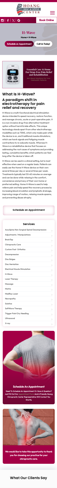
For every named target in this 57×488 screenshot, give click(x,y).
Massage (9, 284)
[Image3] (18, 20)
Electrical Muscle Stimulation (17, 269)
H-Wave (8, 274)
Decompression (12, 254)
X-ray (7, 323)
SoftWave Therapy (13, 308)
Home (23, 37)
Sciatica (8, 303)
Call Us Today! (43, 44)
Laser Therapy (11, 279)
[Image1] (7, 20)
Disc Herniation (12, 264)
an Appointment (19, 44)
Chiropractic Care (13, 244)
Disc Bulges (10, 259)
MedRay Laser (11, 294)
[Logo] (28, 9)
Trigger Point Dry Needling (17, 313)
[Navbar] (52, 12)
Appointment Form (26, 394)
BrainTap (9, 239)
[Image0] (2, 20)
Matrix (8, 289)
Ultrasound (10, 318)
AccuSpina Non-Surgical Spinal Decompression (25, 229)
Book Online (46, 20)
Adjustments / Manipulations (18, 234)
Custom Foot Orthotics (15, 249)
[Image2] (13, 20)
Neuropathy (10, 298)
